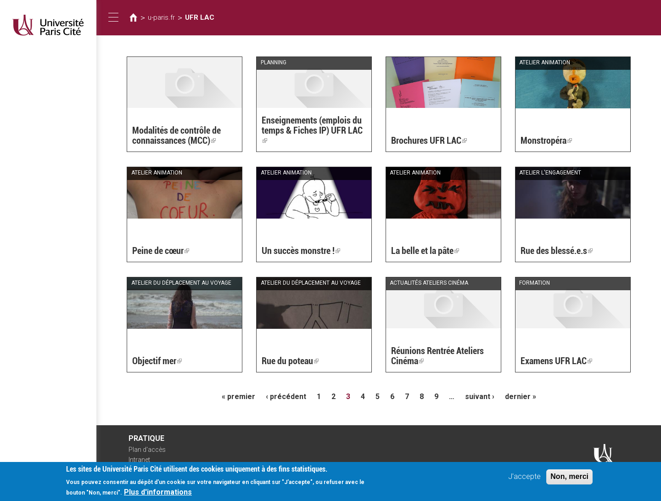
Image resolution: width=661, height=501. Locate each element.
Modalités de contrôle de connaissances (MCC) (176, 135)
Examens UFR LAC (556, 360)
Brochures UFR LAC (429, 140)
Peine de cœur (160, 250)
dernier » (520, 396)
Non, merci (569, 480)
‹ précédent (286, 396)
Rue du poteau (290, 360)
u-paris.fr (161, 17)
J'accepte (524, 480)
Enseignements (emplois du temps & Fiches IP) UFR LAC (312, 130)
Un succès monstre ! (301, 250)
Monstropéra (546, 140)
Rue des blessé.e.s (557, 250)
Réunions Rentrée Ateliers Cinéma (437, 355)
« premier (238, 396)
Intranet (139, 459)
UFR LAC (199, 17)
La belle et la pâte (425, 250)
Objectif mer (157, 360)
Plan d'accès (147, 449)
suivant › (479, 396)
